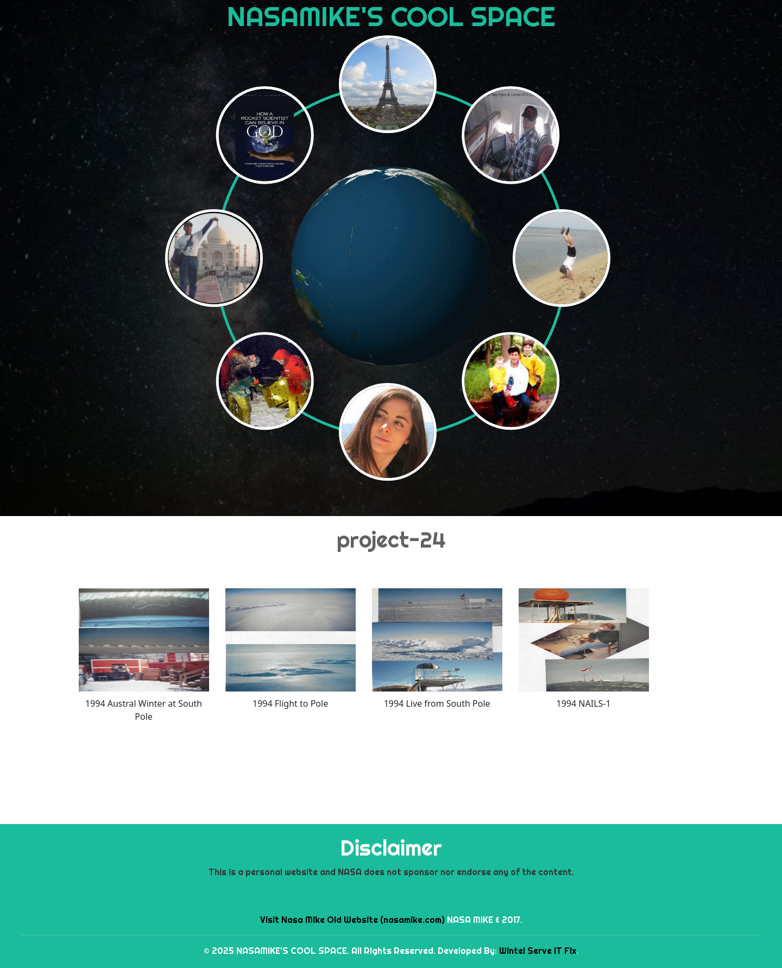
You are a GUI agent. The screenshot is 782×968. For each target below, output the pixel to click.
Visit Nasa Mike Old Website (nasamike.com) (352, 919)
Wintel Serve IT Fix (537, 950)
